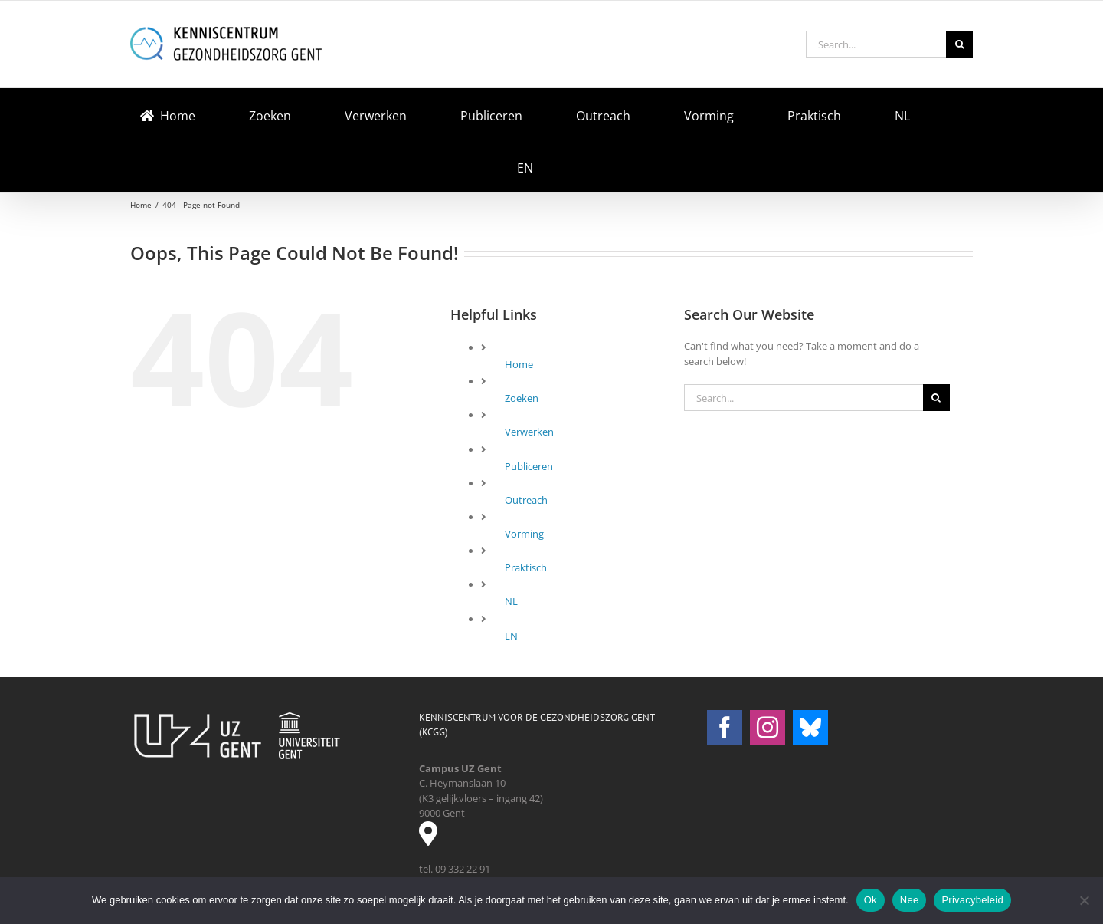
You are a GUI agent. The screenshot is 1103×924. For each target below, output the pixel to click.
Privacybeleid (972, 900)
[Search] (959, 44)
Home (519, 364)
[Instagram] (767, 727)
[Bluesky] (810, 727)
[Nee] (1084, 900)
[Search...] (876, 44)
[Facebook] (724, 727)
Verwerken (529, 432)
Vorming (524, 534)
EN (511, 636)
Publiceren (529, 466)
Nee (909, 900)
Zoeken (521, 398)
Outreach (526, 500)
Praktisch (526, 567)
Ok (870, 900)
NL (511, 601)
